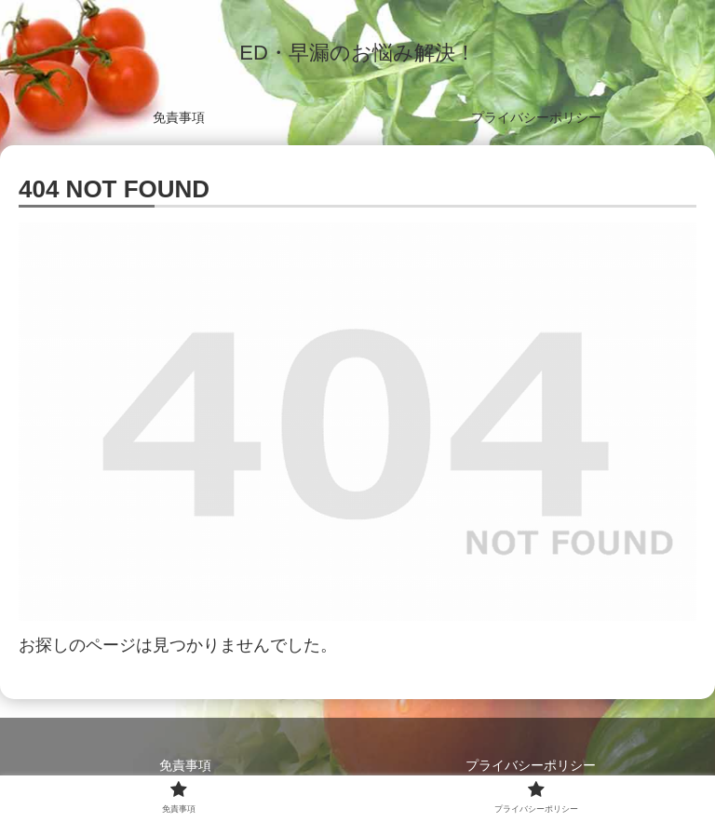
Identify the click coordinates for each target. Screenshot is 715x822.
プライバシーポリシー (530, 765)
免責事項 (185, 765)
